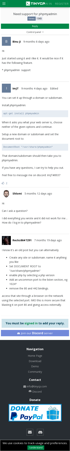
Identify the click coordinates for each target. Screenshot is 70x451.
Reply (35, 26)
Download (35, 361)
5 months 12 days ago (38, 193)
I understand (36, 447)
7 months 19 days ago (48, 240)
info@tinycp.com (35, 386)
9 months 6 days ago (36, 41)
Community (35, 371)
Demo (35, 366)
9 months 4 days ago (34, 88)
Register (62, 3)
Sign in (46, 3)
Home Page (35, 355)
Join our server (35, 333)
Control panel (34, 32)
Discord (35, 391)
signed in (31, 323)
